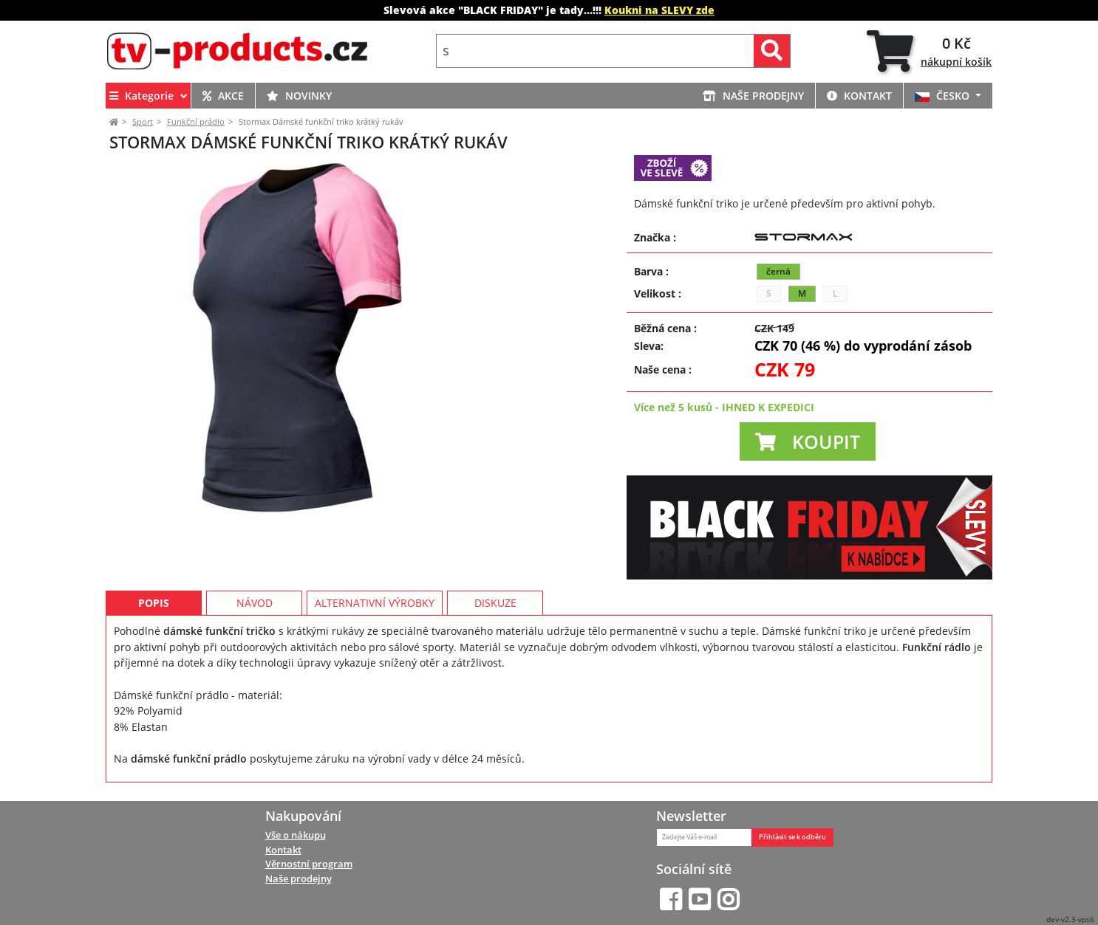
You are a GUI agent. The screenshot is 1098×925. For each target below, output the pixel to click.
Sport (142, 121)
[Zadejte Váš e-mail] (704, 837)
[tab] (929, 51)
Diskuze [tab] (495, 610)
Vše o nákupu (295, 835)
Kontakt (283, 849)
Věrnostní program (308, 863)
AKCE (223, 96)
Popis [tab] (153, 610)
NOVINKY (299, 96)
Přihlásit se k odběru (792, 837)
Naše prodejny (298, 878)
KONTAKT (859, 96)
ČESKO (943, 96)
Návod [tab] (254, 610)
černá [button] (778, 271)
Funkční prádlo (196, 121)
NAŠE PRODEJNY (753, 96)
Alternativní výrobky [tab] (374, 610)
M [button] (802, 293)
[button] (807, 441)
